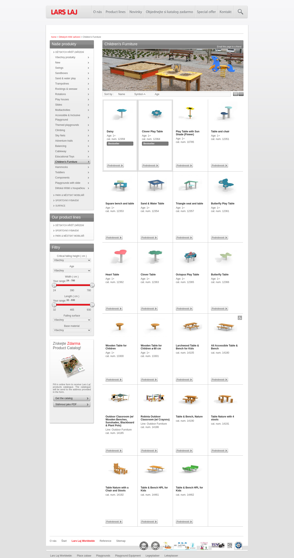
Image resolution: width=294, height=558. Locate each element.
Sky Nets (60, 135)
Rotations (60, 94)
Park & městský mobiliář (69, 195)
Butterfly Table (220, 274)
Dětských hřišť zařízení (69, 37)
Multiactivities (62, 110)
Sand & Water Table (152, 203)
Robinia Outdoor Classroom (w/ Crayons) (155, 418)
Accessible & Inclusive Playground (67, 117)
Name (121, 94)
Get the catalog (63, 398)
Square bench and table (120, 203)
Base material (71, 326)
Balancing (60, 146)
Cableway (60, 151)
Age (71, 266)
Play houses (62, 99)
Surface (60, 206)
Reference (105, 540)
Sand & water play (65, 78)
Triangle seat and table (189, 203)
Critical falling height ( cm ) (72, 256)
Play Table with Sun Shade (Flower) (187, 133)
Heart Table (112, 274)
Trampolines (62, 83)
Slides (58, 104)
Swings (59, 67)
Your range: (59, 281)
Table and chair (220, 131)
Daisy (110, 131)
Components (62, 177)
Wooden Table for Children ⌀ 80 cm (151, 347)
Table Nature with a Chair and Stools (117, 489)
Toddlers (60, 172)
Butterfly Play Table (222, 203)
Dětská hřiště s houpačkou (70, 188)
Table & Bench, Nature (189, 416)
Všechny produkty (65, 57)
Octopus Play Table (187, 274)
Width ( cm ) (72, 276)
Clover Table (148, 274)
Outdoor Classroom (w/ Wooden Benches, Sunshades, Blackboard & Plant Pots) (120, 421)
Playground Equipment (128, 555)
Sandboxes (61, 73)
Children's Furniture (66, 161)
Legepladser (152, 555)
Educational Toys (64, 156)
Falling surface (72, 315)
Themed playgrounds (67, 124)
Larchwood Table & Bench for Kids (187, 347)
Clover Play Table (152, 131)
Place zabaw (84, 555)
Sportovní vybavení (67, 200)
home (53, 37)
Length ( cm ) (71, 296)
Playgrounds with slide (67, 182)
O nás (53, 540)
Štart (64, 540)
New (57, 62)
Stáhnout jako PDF (66, 404)
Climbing (60, 130)
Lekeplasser (171, 555)
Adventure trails (64, 140)
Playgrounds (103, 555)
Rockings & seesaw (66, 88)
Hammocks (61, 167)
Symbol (140, 94)
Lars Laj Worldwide (83, 540)
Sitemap (121, 540)
